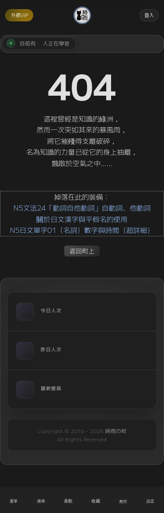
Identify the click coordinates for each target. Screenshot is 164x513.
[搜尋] (41, 500)
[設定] (150, 500)
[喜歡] (68, 500)
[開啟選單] (14, 500)
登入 (149, 14)
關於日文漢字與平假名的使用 (81, 219)
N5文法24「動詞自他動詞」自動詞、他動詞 (81, 207)
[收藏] (96, 500)
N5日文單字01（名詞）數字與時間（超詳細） (82, 230)
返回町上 (82, 250)
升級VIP (19, 14)
